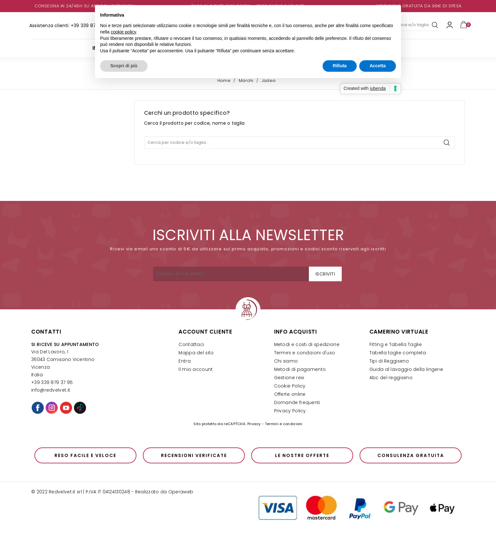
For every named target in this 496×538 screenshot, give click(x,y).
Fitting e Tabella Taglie (395, 345)
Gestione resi (289, 378)
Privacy (254, 423)
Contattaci (191, 345)
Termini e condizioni (284, 423)
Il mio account (196, 369)
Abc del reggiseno (390, 378)
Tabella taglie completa (397, 353)
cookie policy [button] (123, 31)
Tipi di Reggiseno (389, 361)
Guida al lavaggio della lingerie (406, 369)
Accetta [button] (377, 65)
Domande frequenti (297, 403)
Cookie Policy (290, 386)
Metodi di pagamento (300, 369)
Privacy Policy (290, 411)
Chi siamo (286, 361)
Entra (185, 361)
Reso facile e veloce (85, 455)
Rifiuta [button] (340, 65)
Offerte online (290, 394)
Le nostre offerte (302, 455)
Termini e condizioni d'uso (304, 353)
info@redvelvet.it (50, 390)
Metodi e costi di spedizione (306, 345)
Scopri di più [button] (123, 65)
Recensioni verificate (194, 455)
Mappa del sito (196, 353)
